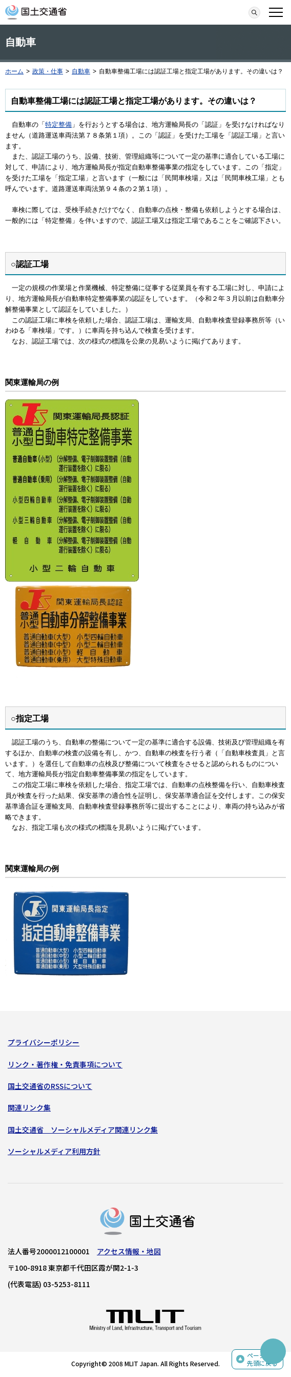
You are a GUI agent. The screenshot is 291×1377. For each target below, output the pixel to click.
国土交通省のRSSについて (50, 1086)
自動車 (81, 71)
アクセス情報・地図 (129, 1251)
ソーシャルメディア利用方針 (54, 1151)
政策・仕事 (47, 71)
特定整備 (58, 124)
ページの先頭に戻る (262, 1359)
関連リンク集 (29, 1107)
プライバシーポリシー (43, 1042)
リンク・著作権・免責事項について (65, 1064)
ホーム (14, 71)
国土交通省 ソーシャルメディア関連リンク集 (83, 1129)
